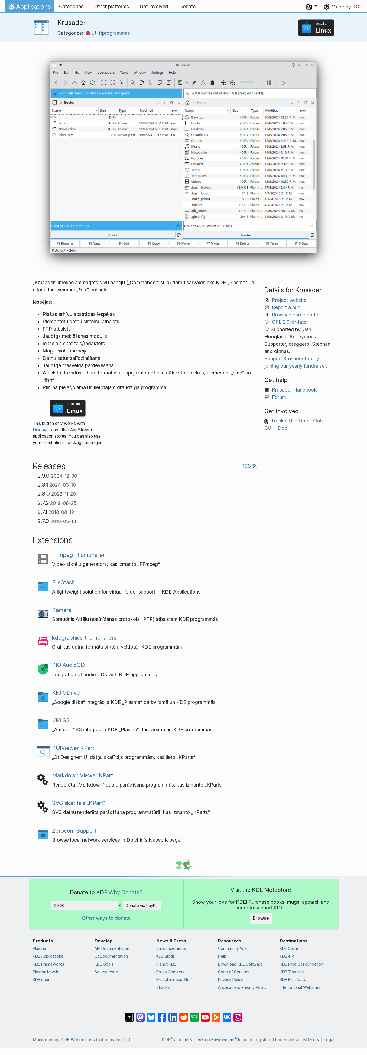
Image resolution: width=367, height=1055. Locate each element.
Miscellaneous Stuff (174, 979)
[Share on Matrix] (129, 1014)
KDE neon (41, 979)
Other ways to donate (106, 918)
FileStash (63, 582)
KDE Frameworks (48, 964)
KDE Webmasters (78, 1039)
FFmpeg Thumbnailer (78, 554)
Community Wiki (233, 948)
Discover (41, 429)
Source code (106, 972)
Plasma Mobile (46, 972)
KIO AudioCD (68, 665)
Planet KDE (166, 964)
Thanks (163, 987)
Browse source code (295, 315)
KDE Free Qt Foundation (301, 964)
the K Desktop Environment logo (214, 1039)
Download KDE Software (240, 964)
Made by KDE (346, 6)
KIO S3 (60, 720)
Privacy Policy (230, 979)
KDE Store (289, 948)
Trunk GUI (282, 421)
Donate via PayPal (142, 905)
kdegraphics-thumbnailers (84, 637)
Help (222, 956)
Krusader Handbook (294, 390)
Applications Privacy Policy (242, 987)
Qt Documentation (111, 956)
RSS (249, 466)
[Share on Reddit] (183, 1014)
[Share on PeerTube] (216, 1014)
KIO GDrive (66, 692)
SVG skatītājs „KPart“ (78, 803)
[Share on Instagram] (237, 1014)
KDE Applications (48, 956)
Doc (303, 421)
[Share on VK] (227, 1014)
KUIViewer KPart (73, 748)
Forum (279, 397)
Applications (29, 8)
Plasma (39, 948)
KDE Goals (104, 964)
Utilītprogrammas (108, 33)
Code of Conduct (233, 972)
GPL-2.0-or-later (290, 322)
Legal (329, 1039)
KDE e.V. (287, 956)
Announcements (171, 948)
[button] (312, 6)
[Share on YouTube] (205, 1014)
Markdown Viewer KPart (82, 775)
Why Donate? (126, 892)
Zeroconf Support (74, 830)
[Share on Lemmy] (194, 1014)
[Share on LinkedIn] (172, 1014)
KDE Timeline (292, 972)
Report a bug (286, 307)
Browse (261, 918)
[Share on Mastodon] (140, 1014)
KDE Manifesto (293, 979)
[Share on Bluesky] (151, 1014)
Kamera (62, 610)
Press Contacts (170, 972)
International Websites (300, 987)
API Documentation (112, 948)
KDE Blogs (165, 956)
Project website (289, 300)
